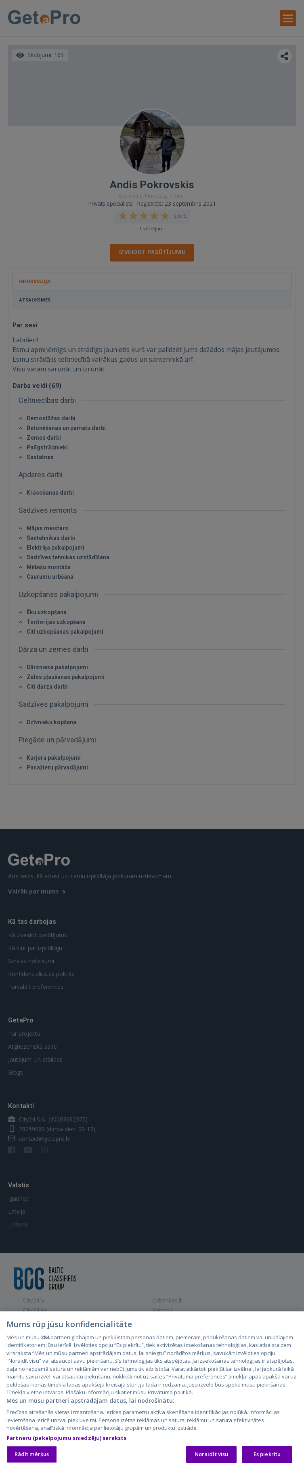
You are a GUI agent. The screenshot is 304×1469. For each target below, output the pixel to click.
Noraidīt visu (212, 1454)
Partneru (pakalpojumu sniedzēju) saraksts (66, 1438)
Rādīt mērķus (32, 1454)
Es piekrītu (267, 1454)
